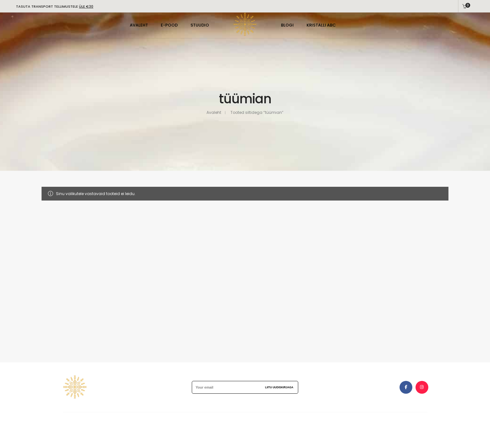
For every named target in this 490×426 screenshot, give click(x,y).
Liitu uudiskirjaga (279, 387)
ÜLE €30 (86, 6)
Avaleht (213, 112)
